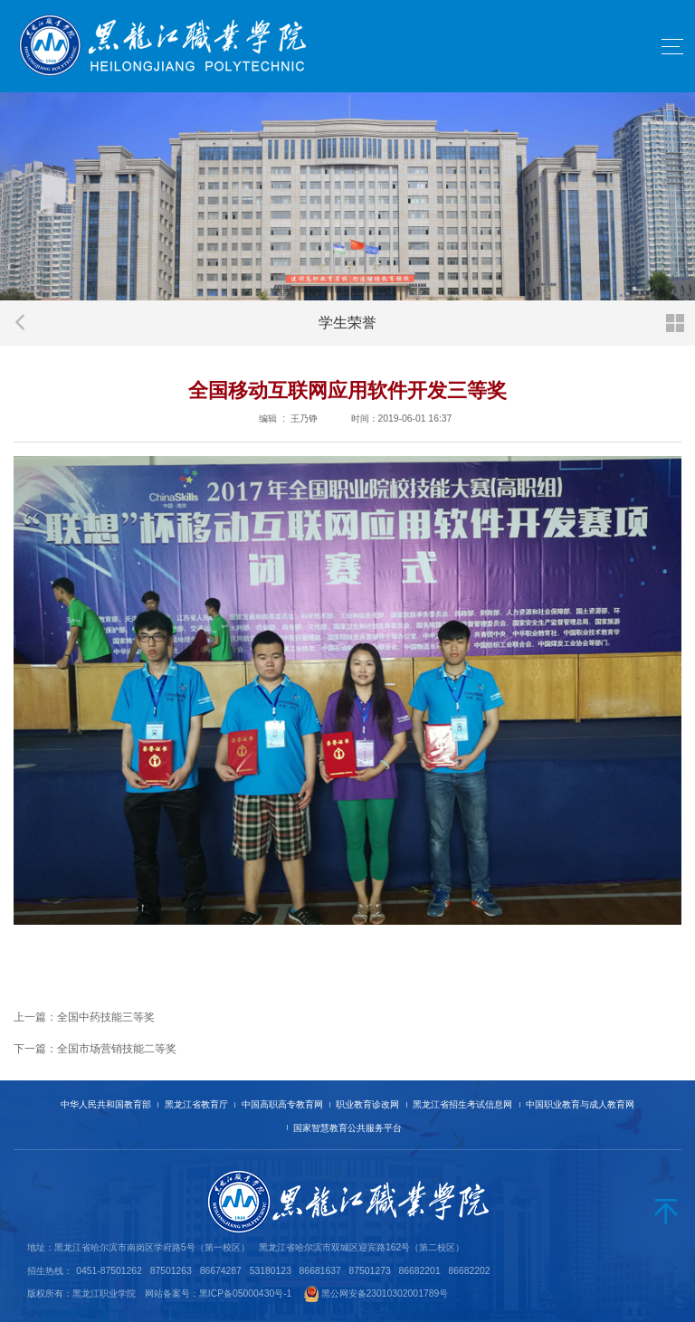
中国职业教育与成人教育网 (580, 1104)
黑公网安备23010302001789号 (385, 1293)
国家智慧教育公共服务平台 (347, 1128)
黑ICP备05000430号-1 (245, 1293)
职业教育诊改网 (367, 1104)
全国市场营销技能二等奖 (116, 1048)
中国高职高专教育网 (282, 1104)
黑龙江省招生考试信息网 (462, 1104)
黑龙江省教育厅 (196, 1104)
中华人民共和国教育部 (106, 1104)
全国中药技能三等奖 (106, 1017)
